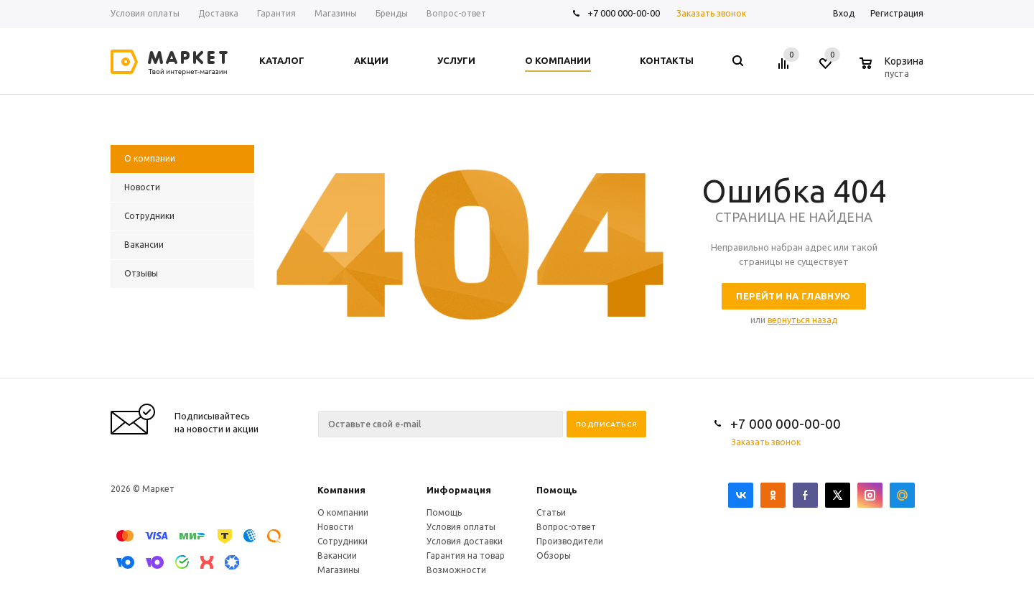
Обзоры (553, 555)
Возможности (456, 570)
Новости (335, 526)
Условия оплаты (461, 526)
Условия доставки (465, 541)
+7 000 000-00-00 (623, 13)
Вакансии (337, 555)
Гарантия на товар (466, 555)
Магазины (338, 570)
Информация (459, 490)
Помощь (556, 490)
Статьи (551, 512)
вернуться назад (802, 320)
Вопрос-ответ (566, 526)
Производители (569, 541)
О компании (342, 512)
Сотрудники (342, 541)
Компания (341, 490)
